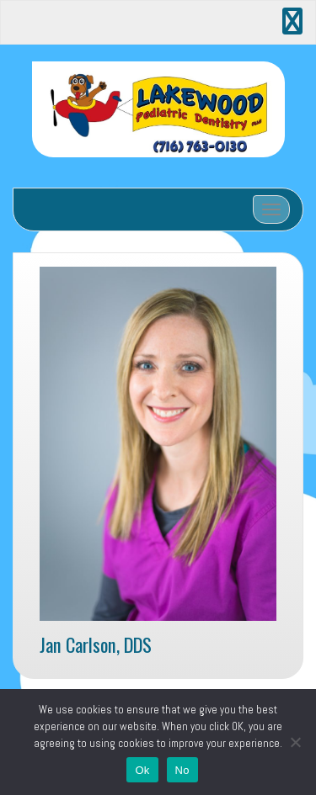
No (182, 770)
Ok (142, 770)
